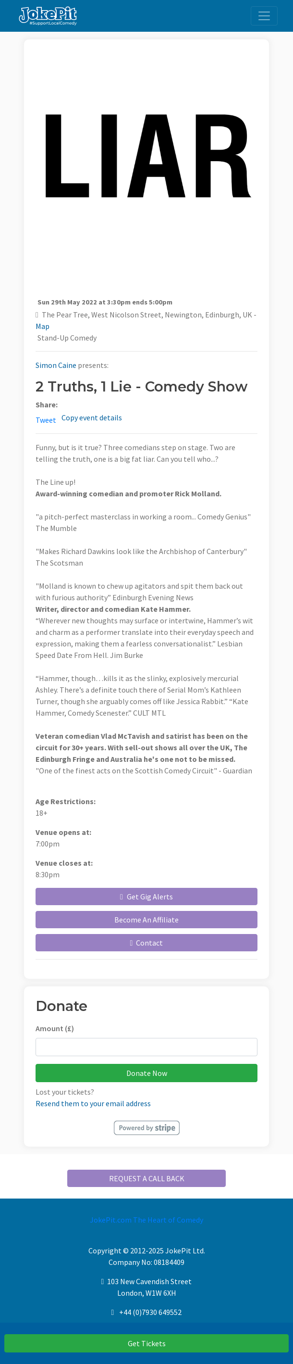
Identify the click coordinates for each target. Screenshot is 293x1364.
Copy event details (91, 417)
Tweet (46, 420)
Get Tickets (147, 1343)
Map (42, 326)
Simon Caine (56, 365)
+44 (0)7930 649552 (150, 1312)
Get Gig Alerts (146, 896)
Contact (146, 942)
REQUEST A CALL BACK (146, 1178)
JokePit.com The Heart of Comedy (146, 1220)
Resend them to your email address (93, 1103)
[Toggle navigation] (264, 15)
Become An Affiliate (146, 919)
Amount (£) (55, 1028)
